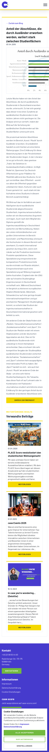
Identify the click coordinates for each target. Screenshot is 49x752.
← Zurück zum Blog (14, 23)
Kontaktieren (11, 671)
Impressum (7, 683)
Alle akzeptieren (24, 733)
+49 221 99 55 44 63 (10, 654)
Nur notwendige (24, 739)
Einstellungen (24, 746)
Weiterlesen (24, 484)
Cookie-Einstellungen (11, 692)
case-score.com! (29, 703)
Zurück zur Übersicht (24, 400)
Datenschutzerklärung (11, 687)
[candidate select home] (5, 5)
